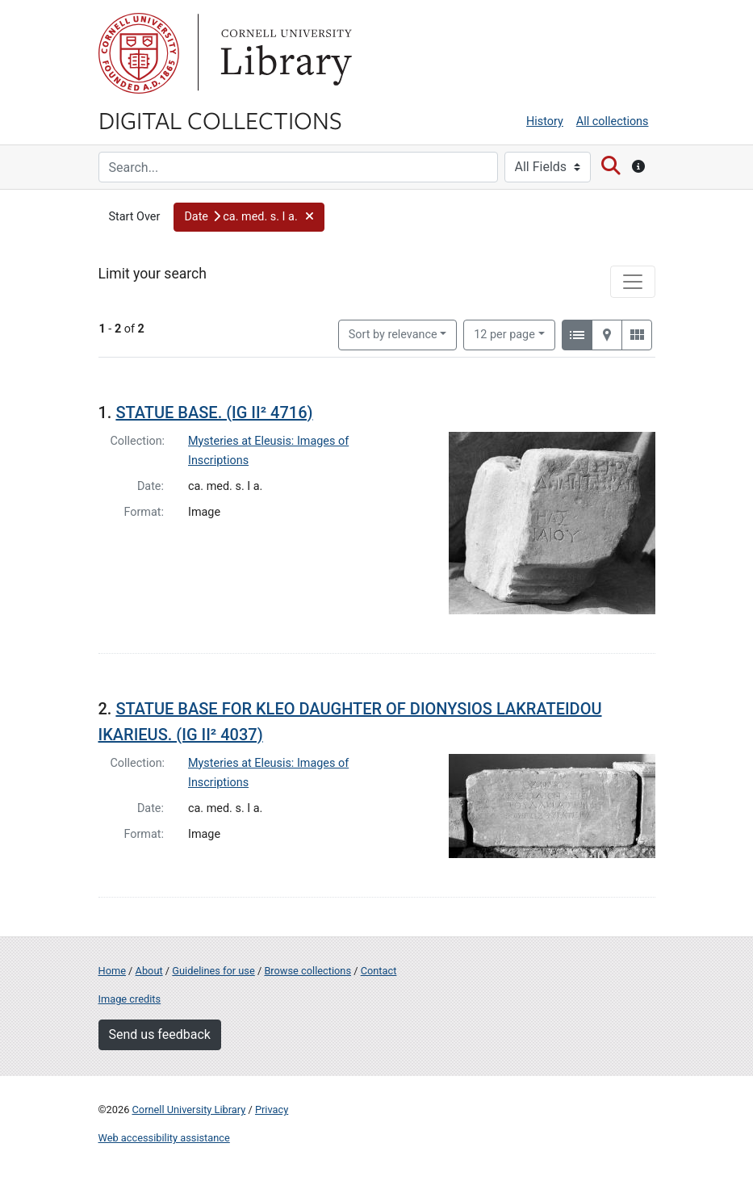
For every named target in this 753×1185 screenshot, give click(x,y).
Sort (393, 334)
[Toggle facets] (632, 282)
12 (504, 333)
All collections (612, 121)
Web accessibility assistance (164, 1138)
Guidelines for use (213, 971)
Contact (379, 971)
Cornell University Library (189, 1109)
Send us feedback (160, 1034)
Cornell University (138, 53)
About (149, 971)
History (544, 121)
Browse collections (307, 971)
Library (284, 53)
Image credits (129, 999)
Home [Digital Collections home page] (112, 971)
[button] (249, 217)
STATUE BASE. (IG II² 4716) (213, 412)
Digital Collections (220, 119)
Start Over (135, 217)
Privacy (271, 1109)
